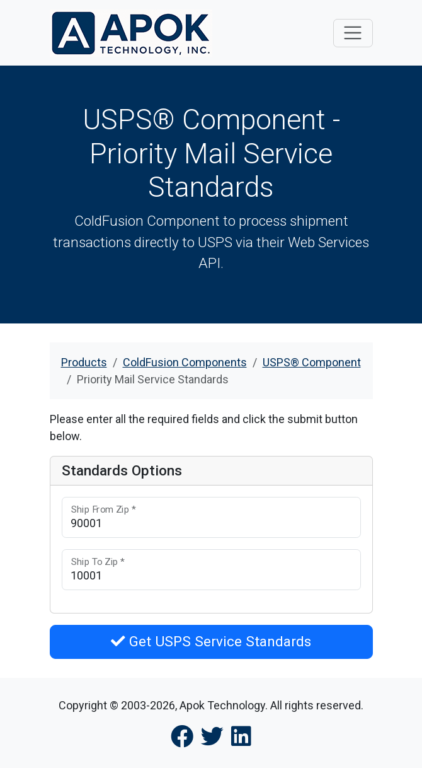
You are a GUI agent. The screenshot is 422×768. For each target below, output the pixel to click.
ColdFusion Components (185, 362)
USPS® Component (312, 362)
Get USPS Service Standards (211, 641)
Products (84, 362)
